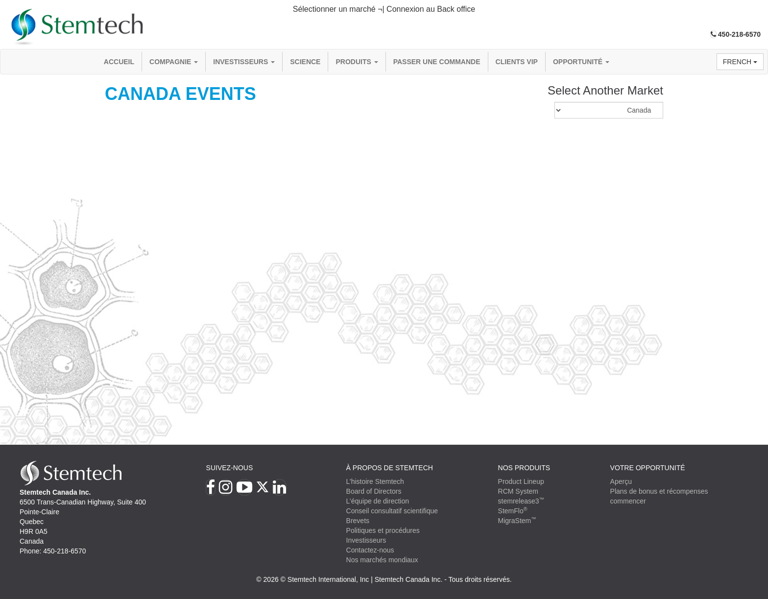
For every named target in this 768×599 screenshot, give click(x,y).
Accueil (119, 62)
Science (305, 62)
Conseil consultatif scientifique (392, 511)
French (740, 62)
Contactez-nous (370, 550)
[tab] (384, 9)
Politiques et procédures (383, 530)
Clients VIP (517, 62)
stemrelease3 (521, 501)
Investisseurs (244, 62)
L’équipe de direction (377, 501)
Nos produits (524, 468)
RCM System (518, 491)
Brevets (357, 521)
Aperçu (621, 481)
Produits (357, 62)
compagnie (173, 62)
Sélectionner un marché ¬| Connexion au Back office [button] (384, 9)
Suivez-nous (229, 468)
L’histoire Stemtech (375, 481)
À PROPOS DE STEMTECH (389, 468)
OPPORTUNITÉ (581, 62)
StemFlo (513, 511)
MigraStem (517, 521)
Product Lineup (521, 481)
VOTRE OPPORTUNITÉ (647, 468)
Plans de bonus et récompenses (659, 491)
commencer (628, 501)
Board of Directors (374, 491)
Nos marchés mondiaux (382, 560)
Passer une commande (436, 62)
